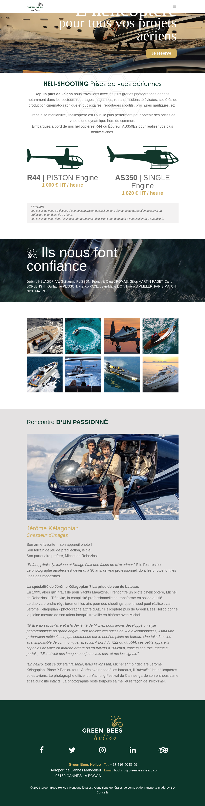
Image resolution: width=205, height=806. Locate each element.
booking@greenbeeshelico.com (131, 770)
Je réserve (161, 53)
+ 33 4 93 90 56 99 (120, 764)
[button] (174, 6)
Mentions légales (80, 787)
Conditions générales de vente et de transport (125, 787)
